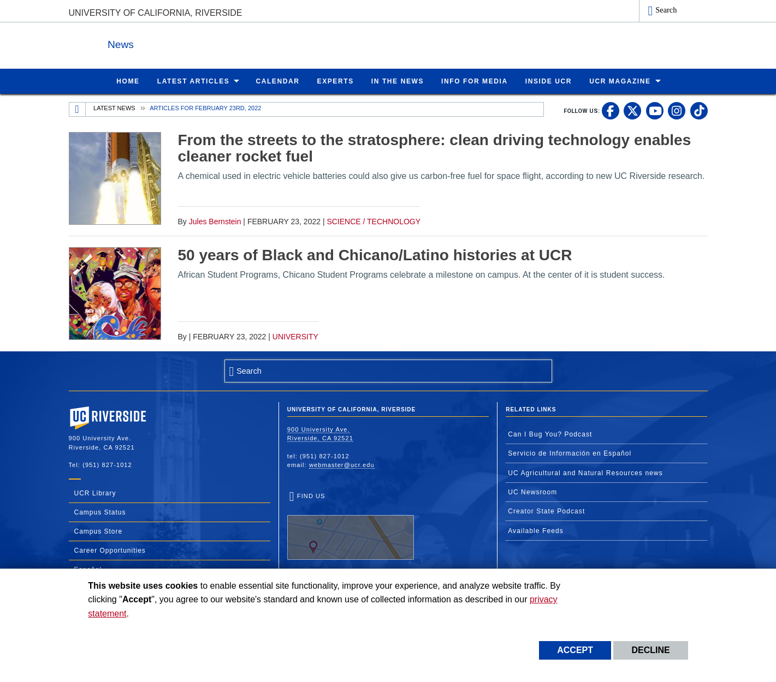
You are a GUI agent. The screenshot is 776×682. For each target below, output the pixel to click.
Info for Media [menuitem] (474, 81)
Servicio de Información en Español (569, 453)
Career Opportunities (110, 550)
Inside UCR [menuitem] (548, 81)
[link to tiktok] (699, 110)
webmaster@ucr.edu (342, 464)
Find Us (350, 526)
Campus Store (98, 531)
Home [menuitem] (127, 81)
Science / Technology (373, 221)
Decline (650, 650)
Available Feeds (536, 530)
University (295, 336)
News (188, 43)
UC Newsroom (532, 491)
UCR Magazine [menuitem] (620, 81)
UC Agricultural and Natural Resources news (585, 472)
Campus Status (100, 512)
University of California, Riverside (155, 12)
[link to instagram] (676, 110)
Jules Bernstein (215, 221)
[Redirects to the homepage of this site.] (77, 109)
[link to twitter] (632, 110)
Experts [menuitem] (335, 81)
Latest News (114, 107)
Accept (575, 650)
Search (666, 9)
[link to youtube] (655, 110)
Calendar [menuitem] (277, 81)
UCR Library (95, 492)
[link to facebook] (610, 110)
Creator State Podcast (546, 511)
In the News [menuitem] (397, 81)
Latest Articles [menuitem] (193, 81)
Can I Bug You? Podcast (550, 434)
